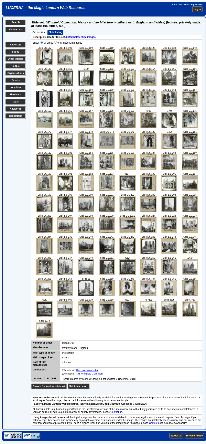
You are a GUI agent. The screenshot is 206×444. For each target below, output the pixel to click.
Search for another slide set (49, 386)
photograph (68, 352)
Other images (15, 58)
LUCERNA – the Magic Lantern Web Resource (45, 8)
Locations (15, 87)
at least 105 (68, 343)
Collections (15, 116)
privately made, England (75, 348)
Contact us (15, 29)
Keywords (15, 108)
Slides (15, 51)
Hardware (15, 94)
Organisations (15, 73)
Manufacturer (40, 347)
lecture (65, 357)
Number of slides (42, 342)
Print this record (78, 386)
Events (16, 80)
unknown (66, 362)
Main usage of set (43, 357)
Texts (15, 101)
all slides (48, 42)
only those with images (69, 42)
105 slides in (69, 370)
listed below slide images (81, 37)
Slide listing (55, 32)
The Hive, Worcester (87, 370)
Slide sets (15, 44)
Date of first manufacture (40, 363)
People (16, 66)
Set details (38, 32)
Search (15, 22)
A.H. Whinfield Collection (89, 373)
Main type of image (44, 352)
